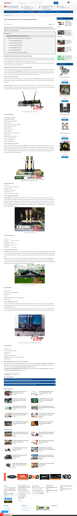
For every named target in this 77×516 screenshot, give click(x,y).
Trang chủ (22, 11)
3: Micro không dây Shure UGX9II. (15, 45)
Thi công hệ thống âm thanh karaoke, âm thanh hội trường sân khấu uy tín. (23, 382)
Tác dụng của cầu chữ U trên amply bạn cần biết (68, 50)
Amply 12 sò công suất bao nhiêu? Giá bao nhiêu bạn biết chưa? (64, 24)
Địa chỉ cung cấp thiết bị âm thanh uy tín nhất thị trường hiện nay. (20, 384)
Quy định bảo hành (7, 509)
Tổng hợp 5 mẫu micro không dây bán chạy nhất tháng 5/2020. (19, 38)
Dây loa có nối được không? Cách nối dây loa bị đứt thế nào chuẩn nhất (64, 33)
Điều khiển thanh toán (26, 510)
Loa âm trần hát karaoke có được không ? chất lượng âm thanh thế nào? (19, 465)
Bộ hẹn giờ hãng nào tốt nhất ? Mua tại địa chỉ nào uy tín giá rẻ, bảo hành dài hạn (20, 434)
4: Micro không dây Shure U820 (15, 47)
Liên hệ (57, 11)
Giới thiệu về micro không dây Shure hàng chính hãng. (17, 35)
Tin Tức (51, 11)
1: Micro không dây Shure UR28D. (15, 40)
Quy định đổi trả (7, 507)
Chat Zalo (4, 511)
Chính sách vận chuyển (26, 507)
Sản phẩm (31, 11)
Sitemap (5, 496)
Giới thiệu (20, 500)
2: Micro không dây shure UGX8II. (15, 42)
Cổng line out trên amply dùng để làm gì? (68, 42)
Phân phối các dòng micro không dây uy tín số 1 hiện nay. (18, 379)
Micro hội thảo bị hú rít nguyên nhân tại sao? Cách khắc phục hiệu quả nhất (46, 434)
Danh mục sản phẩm (10, 11)
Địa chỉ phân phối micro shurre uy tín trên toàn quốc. (18, 52)
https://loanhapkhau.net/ (12, 494)
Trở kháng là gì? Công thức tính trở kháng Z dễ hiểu (68, 58)
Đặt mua (65, 82)
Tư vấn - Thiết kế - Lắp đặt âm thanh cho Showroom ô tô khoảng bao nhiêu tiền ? (47, 415)
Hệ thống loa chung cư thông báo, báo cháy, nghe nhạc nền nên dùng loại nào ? (46, 457)
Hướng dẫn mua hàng (42, 11)
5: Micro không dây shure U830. (15, 50)
